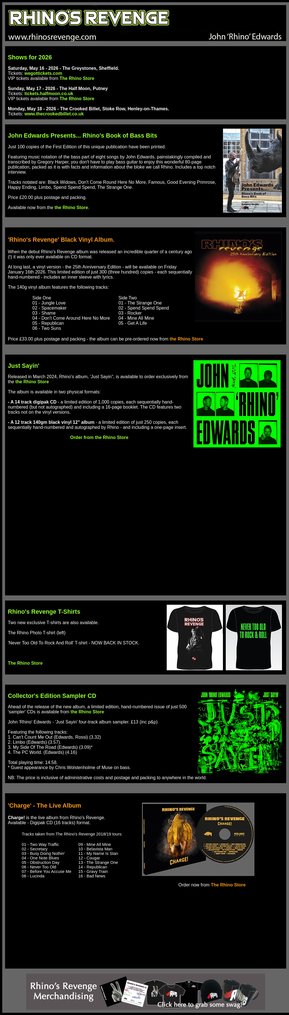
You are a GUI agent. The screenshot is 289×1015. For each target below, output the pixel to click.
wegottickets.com (43, 73)
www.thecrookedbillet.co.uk (54, 113)
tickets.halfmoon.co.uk (48, 93)
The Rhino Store (77, 78)
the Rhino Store (71, 207)
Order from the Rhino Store (99, 437)
